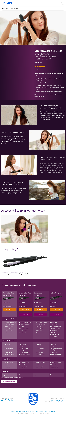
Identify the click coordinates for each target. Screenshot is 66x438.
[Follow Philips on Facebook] (5, 405)
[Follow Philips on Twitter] (2, 405)
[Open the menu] (63, 3)
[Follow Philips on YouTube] (9, 405)
